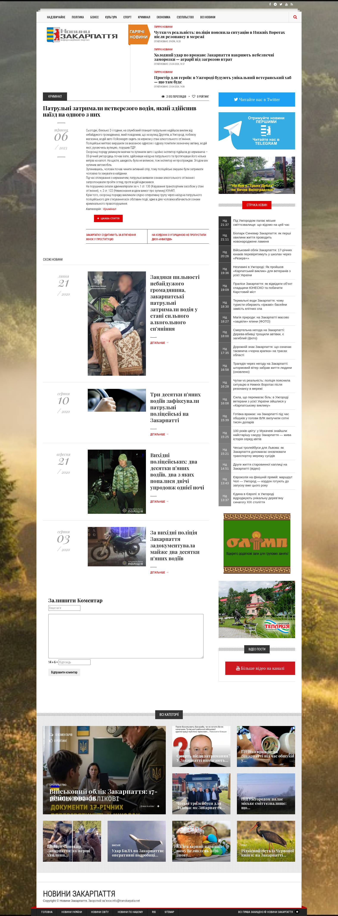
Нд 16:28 (225, 384)
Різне (244, 845)
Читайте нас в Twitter (259, 99)
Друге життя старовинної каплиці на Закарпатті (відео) (260, 466)
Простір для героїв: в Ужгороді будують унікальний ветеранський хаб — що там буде (222, 79)
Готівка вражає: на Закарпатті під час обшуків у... (267, 756)
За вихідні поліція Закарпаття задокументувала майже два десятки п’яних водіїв (175, 545)
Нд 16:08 (225, 401)
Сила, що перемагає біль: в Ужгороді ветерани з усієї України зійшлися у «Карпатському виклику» (260, 401)
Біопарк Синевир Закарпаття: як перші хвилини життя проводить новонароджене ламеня (262, 237)
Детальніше (159, 342)
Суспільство (185, 17)
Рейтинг (200, 96)
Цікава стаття (108, 218)
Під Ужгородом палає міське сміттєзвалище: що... (263, 803)
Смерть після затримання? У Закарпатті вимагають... (203, 758)
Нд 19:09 (225, 287)
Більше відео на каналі (262, 668)
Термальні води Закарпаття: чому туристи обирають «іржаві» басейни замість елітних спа (260, 304)
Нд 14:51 (225, 466)
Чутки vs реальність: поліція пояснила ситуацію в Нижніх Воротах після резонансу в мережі (219, 34)
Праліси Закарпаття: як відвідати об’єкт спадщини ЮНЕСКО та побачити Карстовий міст (263, 288)
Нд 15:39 (225, 418)
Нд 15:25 (225, 435)
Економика (182, 798)
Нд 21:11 (225, 237)
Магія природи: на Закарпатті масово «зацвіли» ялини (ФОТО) (261, 319)
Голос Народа (183, 750)
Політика (78, 17)
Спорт (127, 17)
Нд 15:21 (225, 451)
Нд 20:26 (225, 254)
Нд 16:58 (225, 367)
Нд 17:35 (225, 351)
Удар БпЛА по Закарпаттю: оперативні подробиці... (138, 853)
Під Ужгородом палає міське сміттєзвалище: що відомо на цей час (261, 222)
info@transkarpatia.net (126, 900)
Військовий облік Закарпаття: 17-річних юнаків (103, 794)
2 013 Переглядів (173, 96)
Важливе (116, 845)
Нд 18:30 (225, 304)
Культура (111, 17)
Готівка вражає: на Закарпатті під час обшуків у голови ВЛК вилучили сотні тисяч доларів (261, 418)
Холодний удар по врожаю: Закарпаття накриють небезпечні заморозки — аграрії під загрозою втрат (214, 57)
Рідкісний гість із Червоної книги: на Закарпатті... (267, 853)
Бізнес (94, 17)
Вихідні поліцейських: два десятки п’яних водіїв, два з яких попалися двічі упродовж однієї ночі (177, 471)
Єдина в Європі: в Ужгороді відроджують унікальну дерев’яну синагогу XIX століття (258, 498)
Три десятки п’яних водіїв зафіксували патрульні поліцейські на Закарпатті (175, 407)
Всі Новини (207, 17)
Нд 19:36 (225, 271)
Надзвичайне (56, 17)
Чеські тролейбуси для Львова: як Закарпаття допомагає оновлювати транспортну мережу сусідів (259, 452)
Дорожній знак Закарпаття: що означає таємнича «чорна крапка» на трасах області (262, 351)
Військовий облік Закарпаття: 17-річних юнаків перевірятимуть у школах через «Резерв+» (262, 254)
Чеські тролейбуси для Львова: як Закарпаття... (201, 805)
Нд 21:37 (225, 222)
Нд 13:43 (225, 481)
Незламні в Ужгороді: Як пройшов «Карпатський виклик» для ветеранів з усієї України (262, 271)
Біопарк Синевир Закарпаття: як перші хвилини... (68, 851)
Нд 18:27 (225, 319)
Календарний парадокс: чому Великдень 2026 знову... (200, 851)
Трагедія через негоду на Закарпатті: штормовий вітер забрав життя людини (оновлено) (262, 368)
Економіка (163, 17)
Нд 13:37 (225, 498)
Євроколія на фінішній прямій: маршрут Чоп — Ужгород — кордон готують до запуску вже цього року (263, 481)
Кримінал (144, 17)
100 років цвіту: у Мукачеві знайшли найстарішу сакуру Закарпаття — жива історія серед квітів (262, 435)
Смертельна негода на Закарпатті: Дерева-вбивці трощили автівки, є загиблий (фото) (259, 334)
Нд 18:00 (225, 334)
